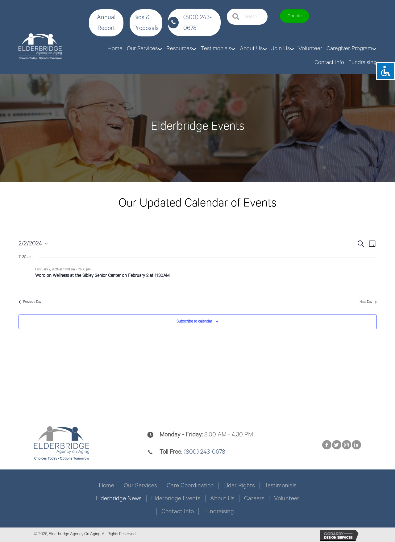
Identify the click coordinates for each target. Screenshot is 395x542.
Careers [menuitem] (254, 498)
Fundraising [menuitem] (218, 511)
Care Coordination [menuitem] (190, 485)
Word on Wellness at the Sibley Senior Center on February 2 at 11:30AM (102, 275)
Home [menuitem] (106, 485)
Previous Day (30, 302)
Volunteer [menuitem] (286, 498)
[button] (106, 22)
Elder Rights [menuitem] (239, 485)
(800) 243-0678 (204, 452)
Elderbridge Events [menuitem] (176, 498)
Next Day (368, 302)
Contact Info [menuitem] (177, 511)
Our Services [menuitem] (140, 485)
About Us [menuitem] (222, 498)
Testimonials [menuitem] (280, 485)
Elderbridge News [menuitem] (119, 498)
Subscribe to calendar (194, 321)
